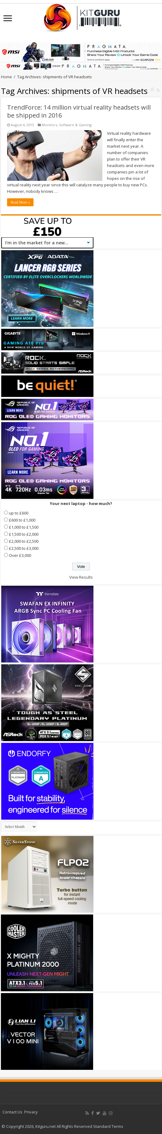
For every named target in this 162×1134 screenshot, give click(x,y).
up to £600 (18, 513)
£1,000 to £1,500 (23, 527)
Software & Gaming (75, 124)
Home (6, 77)
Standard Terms (108, 1126)
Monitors (49, 124)
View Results (81, 577)
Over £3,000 (20, 555)
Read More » (20, 202)
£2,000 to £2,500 (23, 541)
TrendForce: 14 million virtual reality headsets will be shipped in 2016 (79, 111)
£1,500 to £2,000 (23, 534)
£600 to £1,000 (22, 520)
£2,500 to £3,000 (23, 548)
